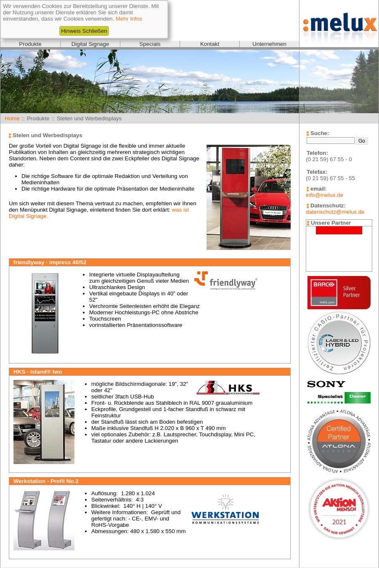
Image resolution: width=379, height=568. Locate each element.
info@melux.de (324, 195)
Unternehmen (269, 44)
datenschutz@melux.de (335, 212)
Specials (149, 44)
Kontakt (209, 44)
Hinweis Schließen (84, 31)
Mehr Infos (129, 19)
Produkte (30, 44)
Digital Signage (90, 44)
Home (12, 118)
